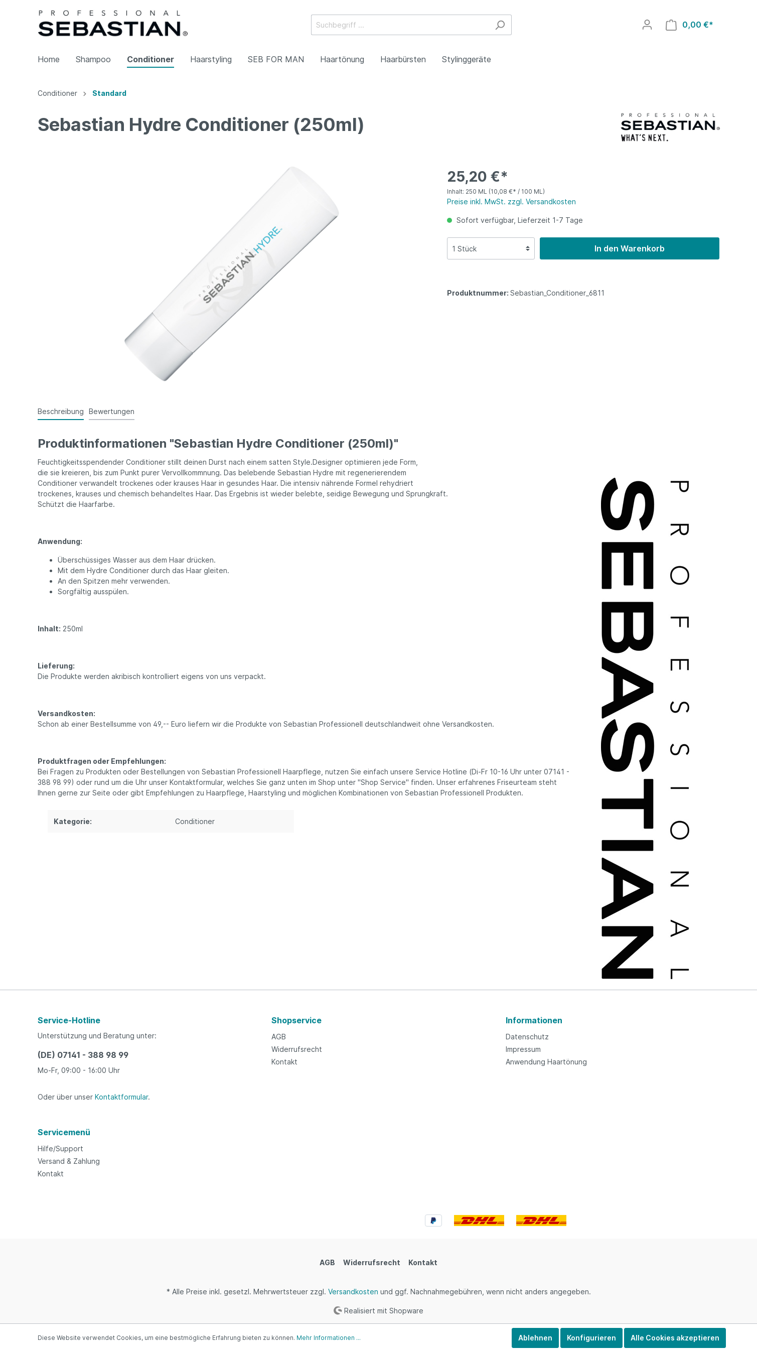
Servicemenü (64, 1132)
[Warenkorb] (689, 25)
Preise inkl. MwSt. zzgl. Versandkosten (511, 201)
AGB (278, 1036)
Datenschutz (527, 1036)
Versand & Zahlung (69, 1161)
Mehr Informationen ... (328, 1337)
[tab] (61, 411)
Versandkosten (353, 1291)
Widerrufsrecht (296, 1049)
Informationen (534, 1020)
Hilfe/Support (60, 1148)
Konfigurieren (591, 1337)
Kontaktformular (121, 1097)
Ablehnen (535, 1337)
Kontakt (284, 1061)
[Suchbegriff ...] (400, 25)
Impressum (523, 1049)
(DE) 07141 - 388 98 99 (83, 1055)
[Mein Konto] (647, 25)
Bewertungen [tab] (111, 411)
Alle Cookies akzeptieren (675, 1337)
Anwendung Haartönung (546, 1061)
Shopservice (296, 1020)
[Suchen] (500, 25)
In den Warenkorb (629, 248)
